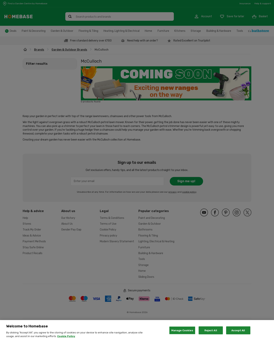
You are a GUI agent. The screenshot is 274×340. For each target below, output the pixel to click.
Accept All (238, 334)
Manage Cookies (182, 334)
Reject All (210, 334)
